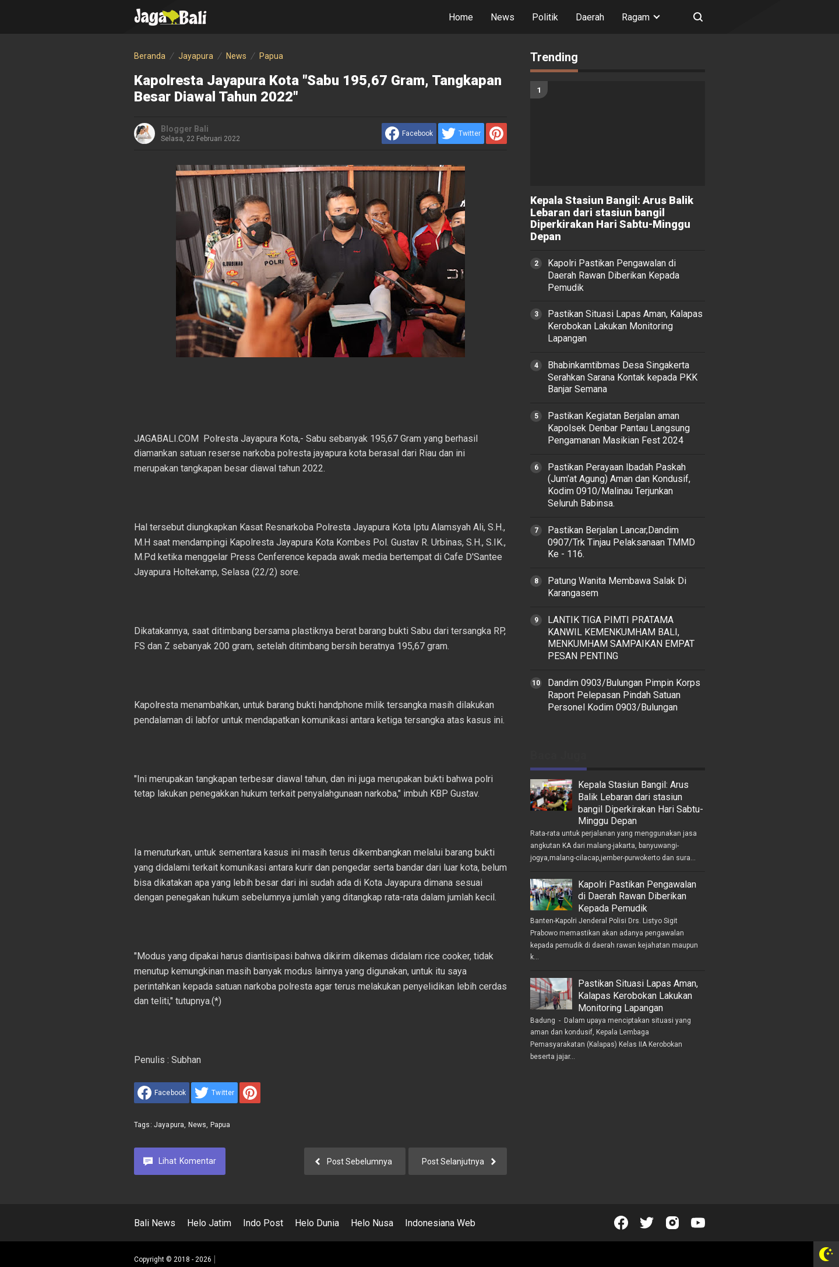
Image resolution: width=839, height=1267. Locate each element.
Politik (545, 17)
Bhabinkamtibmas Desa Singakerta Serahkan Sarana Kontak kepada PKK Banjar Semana (622, 377)
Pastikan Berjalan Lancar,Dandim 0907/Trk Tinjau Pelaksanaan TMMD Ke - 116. (621, 542)
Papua (220, 1125)
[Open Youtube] (698, 1223)
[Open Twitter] (647, 1223)
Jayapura (169, 1125)
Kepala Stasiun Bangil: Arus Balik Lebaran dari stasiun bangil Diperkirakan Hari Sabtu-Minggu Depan (611, 218)
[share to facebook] (409, 133)
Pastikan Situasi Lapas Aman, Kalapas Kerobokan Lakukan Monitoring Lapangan (625, 326)
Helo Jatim (209, 1223)
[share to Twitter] (461, 133)
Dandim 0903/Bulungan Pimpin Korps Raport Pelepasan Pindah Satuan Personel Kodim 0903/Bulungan (624, 695)
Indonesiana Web (440, 1223)
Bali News (154, 1223)
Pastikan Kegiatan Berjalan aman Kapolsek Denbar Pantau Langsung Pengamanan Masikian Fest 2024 (619, 428)
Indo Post (263, 1223)
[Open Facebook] (621, 1223)
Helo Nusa (372, 1223)
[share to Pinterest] (496, 133)
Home (461, 17)
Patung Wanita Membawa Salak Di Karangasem (617, 587)
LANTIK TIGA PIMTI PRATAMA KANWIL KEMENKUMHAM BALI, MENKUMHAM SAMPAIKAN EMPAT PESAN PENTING (621, 637)
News (502, 17)
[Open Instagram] (672, 1223)
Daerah (590, 17)
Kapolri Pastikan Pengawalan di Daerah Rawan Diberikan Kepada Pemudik (613, 275)
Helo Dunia (317, 1223)
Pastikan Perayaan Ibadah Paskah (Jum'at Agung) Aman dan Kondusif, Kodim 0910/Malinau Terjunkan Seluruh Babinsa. (619, 485)
